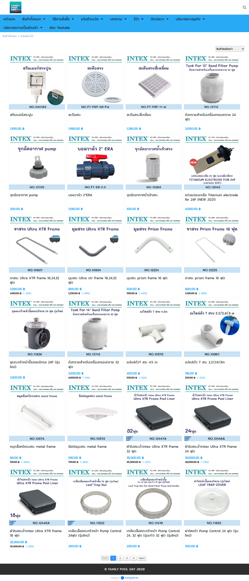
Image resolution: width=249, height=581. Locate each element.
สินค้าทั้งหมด (10, 36)
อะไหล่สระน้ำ (26, 36)
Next (142, 558)
